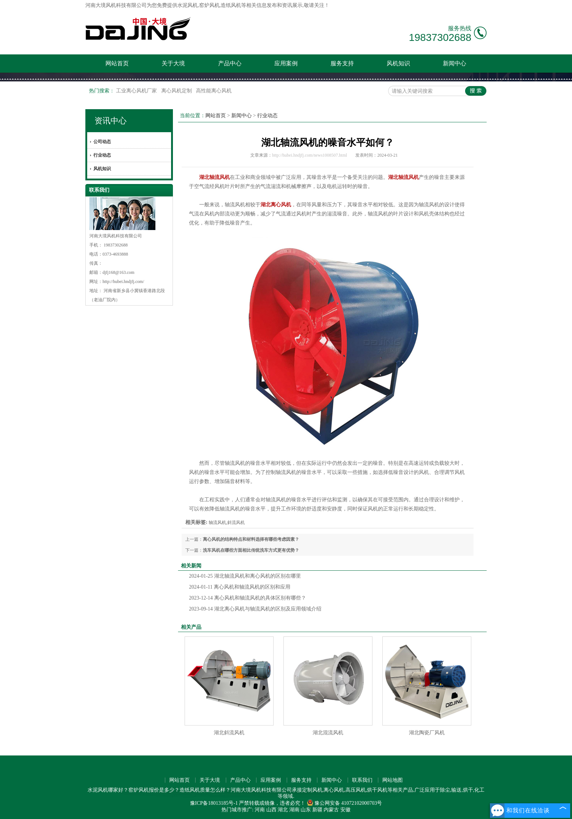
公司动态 (102, 141)
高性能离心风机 (214, 90)
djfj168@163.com (118, 272)
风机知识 (398, 63)
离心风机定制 (177, 90)
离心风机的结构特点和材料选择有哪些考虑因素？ (251, 539)
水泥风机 (187, 5)
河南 (260, 809)
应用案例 (286, 63)
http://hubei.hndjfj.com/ (123, 281)
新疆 (317, 809)
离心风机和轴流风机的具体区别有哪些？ (247, 598)
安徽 (345, 809)
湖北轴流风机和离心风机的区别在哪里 (245, 576)
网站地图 (392, 780)
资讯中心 (110, 120)
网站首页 (117, 63)
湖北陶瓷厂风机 (427, 732)
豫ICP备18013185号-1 (214, 803)
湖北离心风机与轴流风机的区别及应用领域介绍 (255, 609)
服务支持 (342, 63)
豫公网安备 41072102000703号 (344, 803)
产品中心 (229, 63)
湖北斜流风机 (229, 732)
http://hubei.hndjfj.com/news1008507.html (309, 155)
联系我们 (362, 780)
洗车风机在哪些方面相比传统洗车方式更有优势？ (251, 550)
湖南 (294, 809)
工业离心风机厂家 (137, 90)
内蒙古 (331, 809)
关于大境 (173, 63)
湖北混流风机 (328, 732)
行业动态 (102, 155)
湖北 (283, 809)
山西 (271, 809)
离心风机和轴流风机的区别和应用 (239, 587)
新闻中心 (454, 63)
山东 (306, 809)
